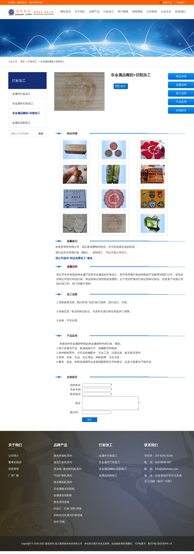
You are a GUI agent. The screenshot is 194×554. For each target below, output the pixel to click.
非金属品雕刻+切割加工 (52, 61)
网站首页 (65, 11)
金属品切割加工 (21, 122)
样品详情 (181, 76)
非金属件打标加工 (22, 103)
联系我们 (180, 11)
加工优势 (181, 93)
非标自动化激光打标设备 (68, 517)
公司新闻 (151, 11)
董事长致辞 (15, 465)
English (179, 2)
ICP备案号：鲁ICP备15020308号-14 (153, 546)
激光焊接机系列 (63, 458)
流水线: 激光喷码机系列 (68, 471)
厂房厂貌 (13, 478)
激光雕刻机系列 (63, 484)
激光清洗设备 (61, 504)
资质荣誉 (13, 471)
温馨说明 (181, 84)
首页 (22, 61)
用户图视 (123, 11)
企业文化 (166, 11)
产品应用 (181, 101)
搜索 (40, 133)
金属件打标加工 (21, 93)
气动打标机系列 (63, 478)
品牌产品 (94, 11)
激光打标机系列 (63, 465)
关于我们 (80, 11)
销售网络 (137, 11)
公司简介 (13, 458)
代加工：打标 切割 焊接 (68, 511)
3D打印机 (59, 524)
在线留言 (181, 110)
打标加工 (108, 11)
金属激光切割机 (63, 498)
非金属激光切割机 (64, 491)
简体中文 (165, 2)
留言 (123, 86)
